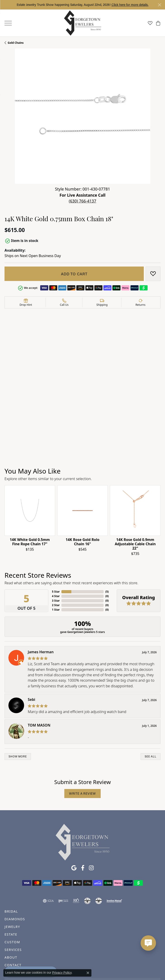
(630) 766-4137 (82, 201)
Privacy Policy (60, 959)
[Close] (159, 5)
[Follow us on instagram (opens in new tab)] (91, 804)
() (107, 527)
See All (150, 692)
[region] (82, 457)
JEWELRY (12, 863)
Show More (18, 692)
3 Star (56, 536)
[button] (150, 23)
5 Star (56, 527)
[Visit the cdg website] (87, 837)
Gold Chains (16, 43)
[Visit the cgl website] (98, 837)
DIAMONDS (15, 855)
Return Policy (38, 959)
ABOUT (11, 893)
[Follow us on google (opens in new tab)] (74, 804)
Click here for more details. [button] (130, 4)
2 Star (56, 541)
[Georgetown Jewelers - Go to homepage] (83, 778)
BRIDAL (11, 847)
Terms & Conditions (87, 959)
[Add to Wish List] (153, 274)
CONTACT (13, 901)
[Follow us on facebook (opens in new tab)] (82, 804)
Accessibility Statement (120, 959)
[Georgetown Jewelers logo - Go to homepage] (82, 23)
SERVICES (13, 886)
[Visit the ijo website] (63, 837)
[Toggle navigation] (8, 23)
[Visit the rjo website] (76, 837)
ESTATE (11, 870)
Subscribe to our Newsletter (82, 921)
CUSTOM (12, 878)
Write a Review (82, 730)
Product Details (18, 333)
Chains (110, 351)
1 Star (56, 546)
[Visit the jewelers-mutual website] (114, 837)
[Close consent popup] (87, 972)
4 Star (56, 532)
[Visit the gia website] (48, 837)
